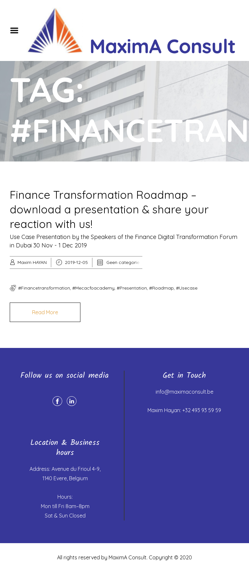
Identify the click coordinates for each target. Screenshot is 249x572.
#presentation (132, 288)
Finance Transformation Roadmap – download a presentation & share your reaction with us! (109, 209)
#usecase (186, 288)
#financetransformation (44, 288)
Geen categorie (122, 262)
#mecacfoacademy (93, 288)
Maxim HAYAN (32, 262)
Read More (45, 312)
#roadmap (161, 288)
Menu (16, 30)
